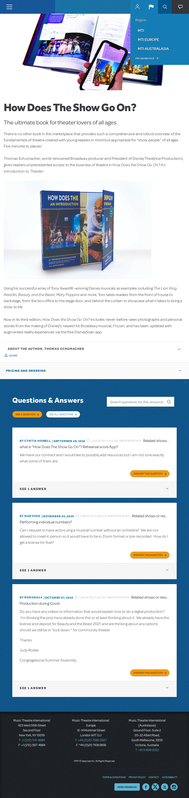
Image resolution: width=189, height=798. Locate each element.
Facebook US (146, 787)
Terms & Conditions (114, 777)
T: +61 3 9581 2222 (147, 750)
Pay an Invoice (144, 58)
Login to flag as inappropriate (116, 441)
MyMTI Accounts (137, 7)
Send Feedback (127, 786)
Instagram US (174, 787)
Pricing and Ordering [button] (26, 370)
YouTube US (164, 787)
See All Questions (61, 414)
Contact (153, 777)
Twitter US (155, 787)
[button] (151, 7)
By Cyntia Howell (35, 441)
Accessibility (169, 777)
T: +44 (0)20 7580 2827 (91, 740)
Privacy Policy (137, 777)
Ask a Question (25, 414)
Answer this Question (148, 473)
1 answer (33, 489)
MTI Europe (148, 39)
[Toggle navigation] (9, 7)
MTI (141, 30)
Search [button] (165, 7)
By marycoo (30, 516)
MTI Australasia (153, 48)
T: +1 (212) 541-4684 (32, 740)
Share (13, 355)
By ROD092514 (31, 597)
